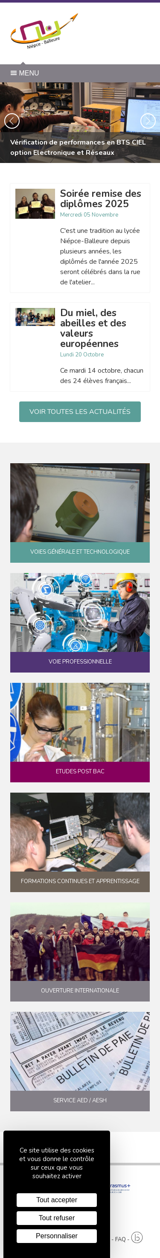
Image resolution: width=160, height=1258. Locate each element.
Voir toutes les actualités (80, 411)
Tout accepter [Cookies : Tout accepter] (56, 1200)
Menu (24, 73)
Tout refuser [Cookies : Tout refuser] (57, 1218)
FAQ (120, 1239)
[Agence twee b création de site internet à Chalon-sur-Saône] (137, 1237)
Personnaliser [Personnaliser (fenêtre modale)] (57, 1236)
